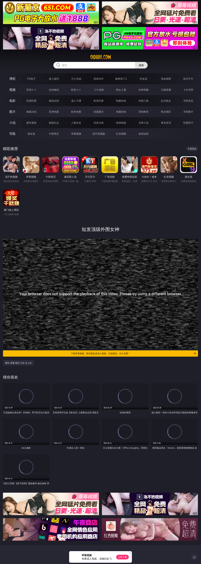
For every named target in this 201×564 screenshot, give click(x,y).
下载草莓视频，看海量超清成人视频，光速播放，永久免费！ (133, 353)
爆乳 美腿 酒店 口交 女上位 (18, 362)
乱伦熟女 (166, 100)
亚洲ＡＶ (31, 89)
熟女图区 (166, 111)
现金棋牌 (166, 78)
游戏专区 (99, 78)
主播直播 (166, 89)
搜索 (141, 65)
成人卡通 (76, 100)
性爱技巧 (188, 122)
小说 (12, 122)
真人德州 (54, 78)
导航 (12, 133)
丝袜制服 (144, 89)
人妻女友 (76, 122)
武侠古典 (99, 122)
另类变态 (188, 100)
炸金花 (143, 78)
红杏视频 (121, 133)
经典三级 (144, 100)
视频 (12, 90)
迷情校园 (121, 122)
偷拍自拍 (54, 100)
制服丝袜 (121, 100)
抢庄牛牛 (188, 78)
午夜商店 (54, 133)
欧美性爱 (99, 100)
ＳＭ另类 (188, 89)
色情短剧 (144, 133)
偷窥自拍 (31, 111)
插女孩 (31, 133)
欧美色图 (76, 111)
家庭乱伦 (54, 122)
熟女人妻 (121, 89)
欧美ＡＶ (76, 89)
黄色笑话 (166, 122)
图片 (12, 112)
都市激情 (31, 122)
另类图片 (188, 111)
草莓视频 (76, 133)
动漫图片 (99, 111)
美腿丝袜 (121, 111)
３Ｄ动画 (99, 89)
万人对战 (76, 78)
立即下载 (122, 557)
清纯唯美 (144, 111)
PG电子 (31, 78)
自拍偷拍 (54, 89)
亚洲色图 (54, 111)
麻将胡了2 (121, 78)
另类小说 (144, 122)
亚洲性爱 (31, 100)
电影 (12, 101)
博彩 (12, 79)
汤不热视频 (98, 133)
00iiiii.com (100, 57)
